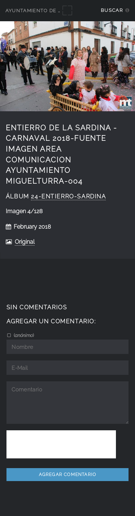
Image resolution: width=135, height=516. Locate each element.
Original (25, 241)
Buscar (112, 10)
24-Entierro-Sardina (68, 196)
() (23, 335)
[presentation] (61, 444)
